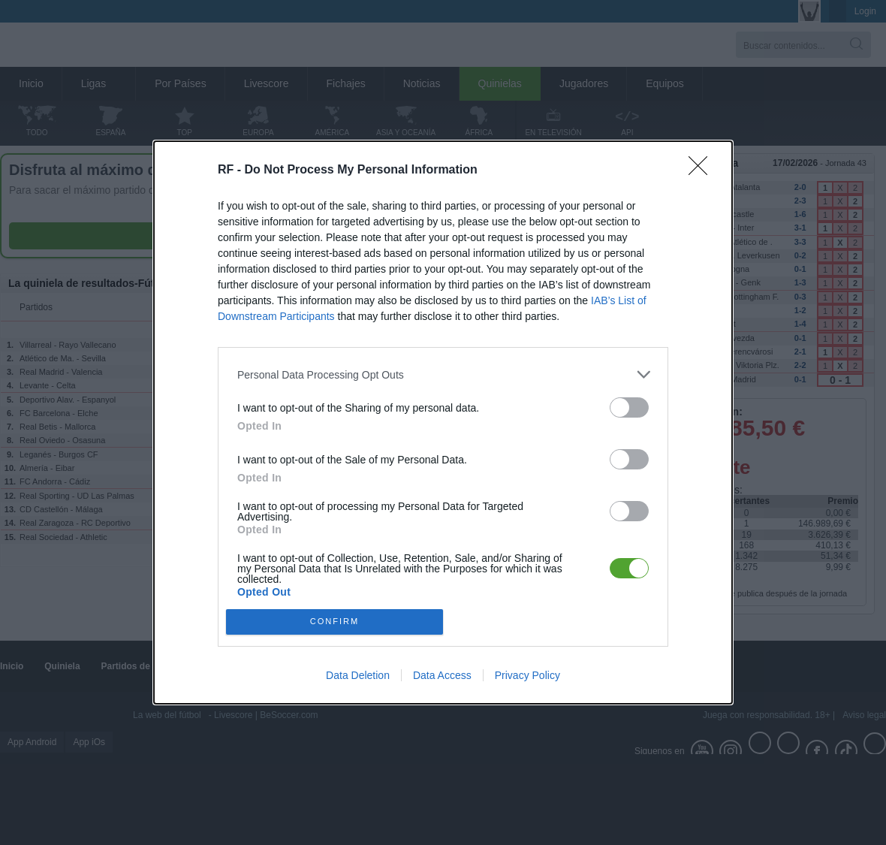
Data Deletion (358, 675)
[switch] (629, 407)
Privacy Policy (527, 675)
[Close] (703, 170)
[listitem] (443, 374)
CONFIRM (334, 621)
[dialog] (443, 422)
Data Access (442, 675)
